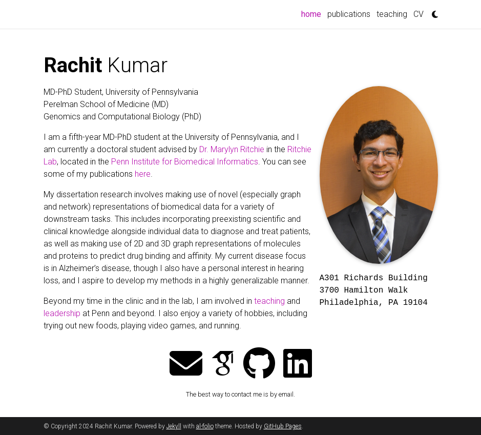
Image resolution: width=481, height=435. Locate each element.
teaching (392, 14)
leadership (62, 313)
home (312, 13)
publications (348, 14)
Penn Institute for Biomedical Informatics (184, 162)
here (143, 174)
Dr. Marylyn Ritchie (231, 149)
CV (418, 14)
